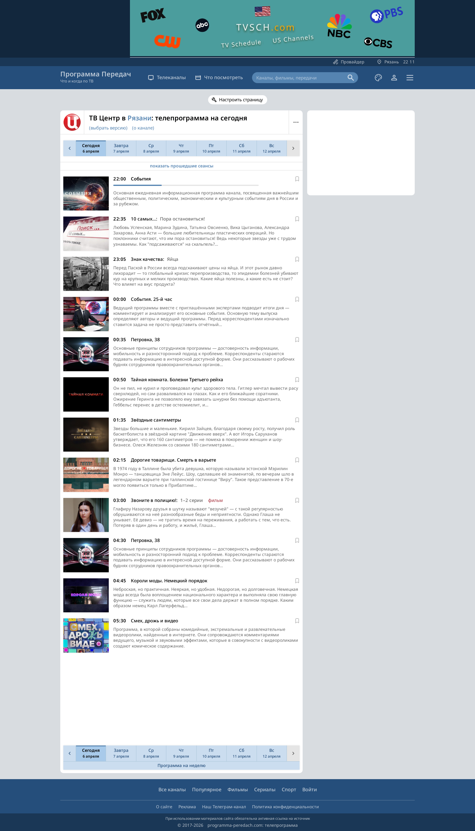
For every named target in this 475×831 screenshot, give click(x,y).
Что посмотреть (219, 77)
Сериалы (265, 789)
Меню (296, 122)
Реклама (187, 806)
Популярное (206, 789)
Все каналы (172, 789)
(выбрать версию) (108, 128)
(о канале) (143, 128)
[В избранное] (297, 179)
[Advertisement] (180, 700)
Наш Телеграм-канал (224, 806)
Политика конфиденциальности (285, 806)
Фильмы (238, 789)
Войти (309, 789)
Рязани (139, 117)
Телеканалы (167, 77)
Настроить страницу (241, 99)
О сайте (164, 806)
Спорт (289, 789)
